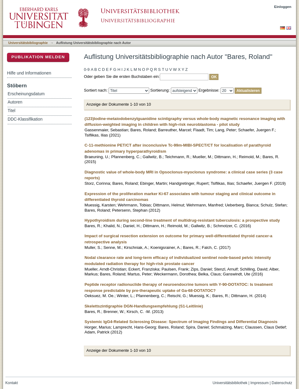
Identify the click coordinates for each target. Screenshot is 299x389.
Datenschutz (282, 383)
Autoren (15, 102)
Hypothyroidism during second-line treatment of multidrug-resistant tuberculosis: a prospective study (182, 220)
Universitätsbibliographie (28, 43)
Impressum (259, 383)
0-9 (87, 69)
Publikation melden (38, 57)
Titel (11, 110)
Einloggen (283, 7)
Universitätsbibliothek (230, 383)
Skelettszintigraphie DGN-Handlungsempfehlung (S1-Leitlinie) (144, 306)
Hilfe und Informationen (29, 73)
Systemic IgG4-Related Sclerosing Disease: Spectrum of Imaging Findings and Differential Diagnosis (181, 321)
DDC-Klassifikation (25, 119)
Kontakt (11, 383)
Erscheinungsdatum (26, 94)
